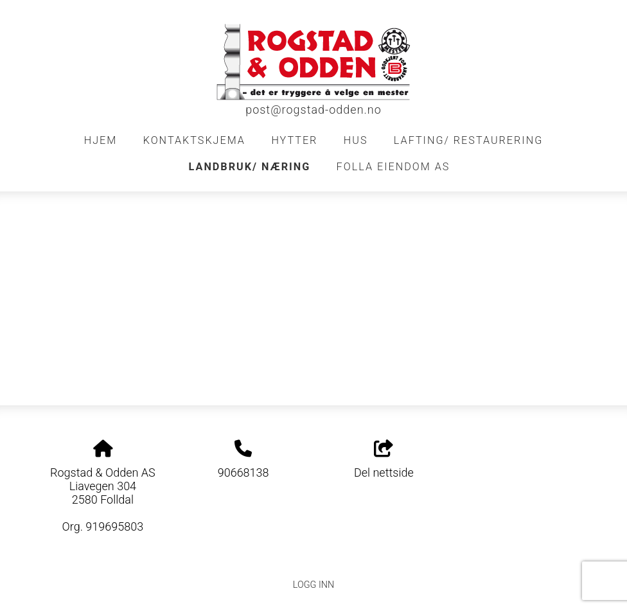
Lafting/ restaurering (468, 140)
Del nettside (384, 460)
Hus (356, 140)
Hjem (101, 140)
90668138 (243, 472)
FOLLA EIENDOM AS (393, 167)
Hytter (294, 140)
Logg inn (313, 584)
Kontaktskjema (194, 140)
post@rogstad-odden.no (313, 109)
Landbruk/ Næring (250, 167)
